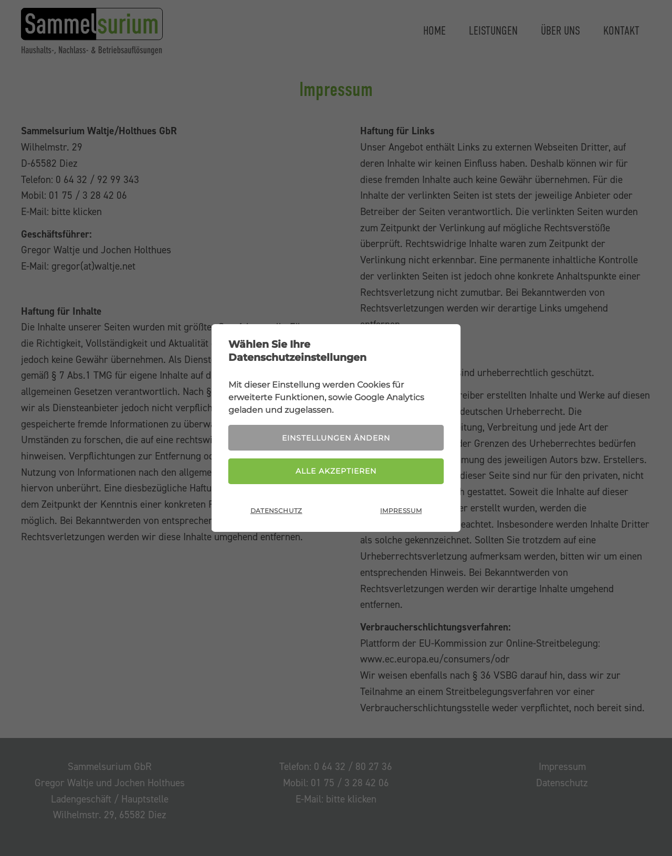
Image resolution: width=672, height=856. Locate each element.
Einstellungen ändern (336, 438)
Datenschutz (276, 511)
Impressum (401, 511)
